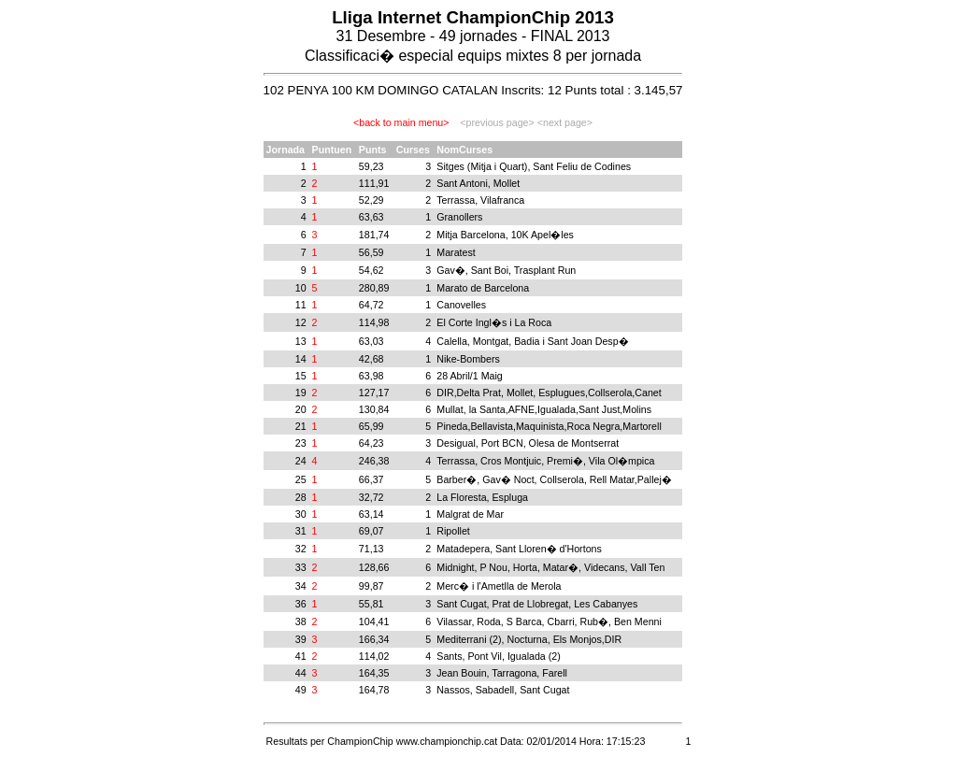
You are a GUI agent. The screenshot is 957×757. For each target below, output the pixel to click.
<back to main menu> (401, 122)
